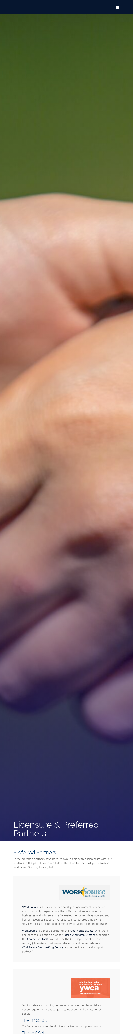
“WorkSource (30, 907)
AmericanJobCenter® (83, 930)
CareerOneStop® (38, 938)
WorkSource (30, 930)
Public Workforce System (79, 934)
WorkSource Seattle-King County (43, 947)
